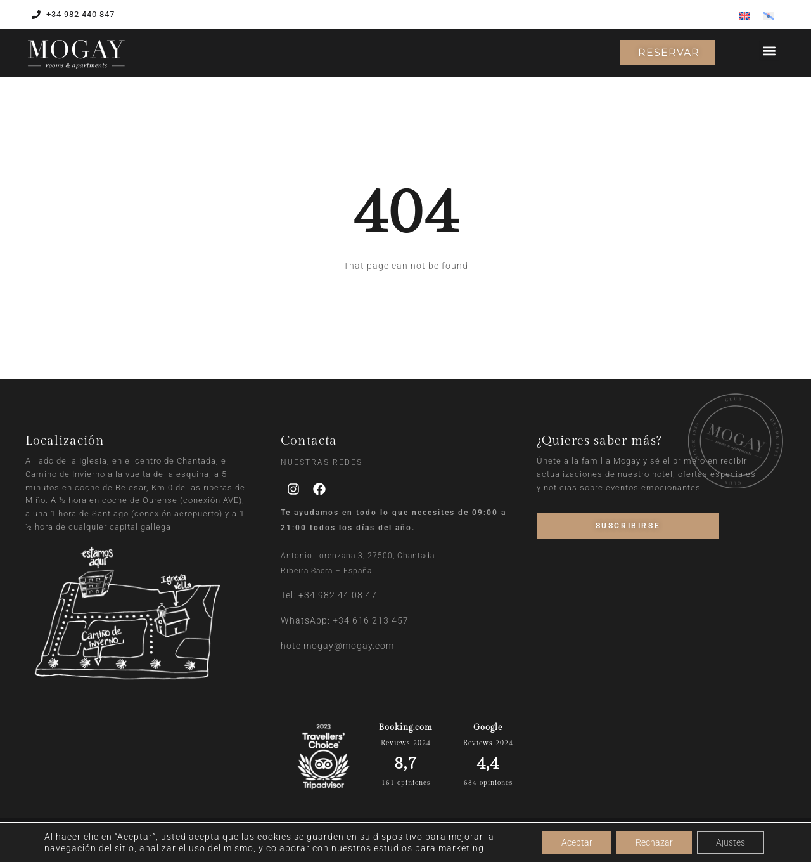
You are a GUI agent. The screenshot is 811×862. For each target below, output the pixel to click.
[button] (769, 50)
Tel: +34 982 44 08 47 (329, 595)
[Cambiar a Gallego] (769, 15)
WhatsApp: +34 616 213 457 (345, 620)
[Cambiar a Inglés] (744, 15)
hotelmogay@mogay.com (337, 646)
